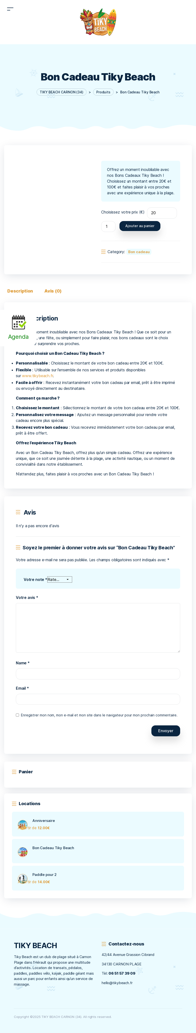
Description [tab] (20, 291)
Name (23, 662)
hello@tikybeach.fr (117, 982)
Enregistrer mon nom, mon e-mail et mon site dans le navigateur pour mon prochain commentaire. (99, 715)
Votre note (35, 579)
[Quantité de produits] (108, 226)
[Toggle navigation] (10, 9)
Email (22, 688)
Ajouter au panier (139, 226)
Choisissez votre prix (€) (123, 212)
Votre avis (27, 597)
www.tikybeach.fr (37, 375)
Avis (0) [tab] (53, 291)
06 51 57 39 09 (121, 973)
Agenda (18, 336)
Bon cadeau (139, 251)
